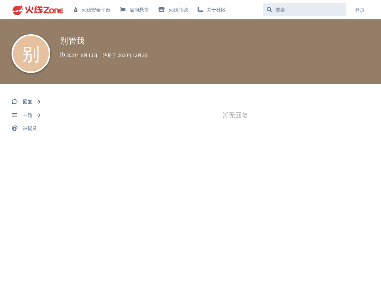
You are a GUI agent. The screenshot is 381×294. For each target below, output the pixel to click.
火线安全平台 (92, 9)
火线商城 (173, 9)
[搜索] (304, 9)
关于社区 (212, 9)
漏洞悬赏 (134, 9)
